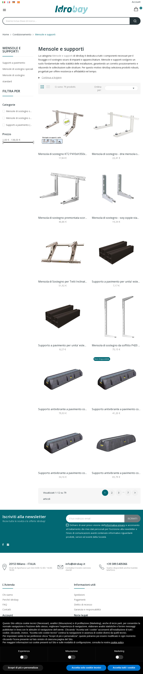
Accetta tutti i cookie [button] (124, 667)
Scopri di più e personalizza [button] (23, 667)
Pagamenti (79, 599)
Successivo (135, 492)
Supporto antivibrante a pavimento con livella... (62, 409)
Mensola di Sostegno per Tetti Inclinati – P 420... (62, 281)
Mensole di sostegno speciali (17, 69)
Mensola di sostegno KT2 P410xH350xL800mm (62, 154)
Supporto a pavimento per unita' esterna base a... (116, 281)
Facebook (3, 544)
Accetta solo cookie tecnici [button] (86, 667)
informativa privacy (115, 525)
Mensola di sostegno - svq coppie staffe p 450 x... (116, 217)
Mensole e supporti (11, 49)
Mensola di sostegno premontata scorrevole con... (62, 217)
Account (136, 1)
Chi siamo (7, 594)
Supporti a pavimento (13, 62)
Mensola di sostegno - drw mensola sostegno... (116, 154)
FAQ (4, 604)
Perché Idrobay (10, 599)
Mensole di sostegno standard (13, 78)
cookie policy (117, 642)
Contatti (6, 609)
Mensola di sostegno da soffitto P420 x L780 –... (116, 345)
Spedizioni (79, 594)
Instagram (8, 544)
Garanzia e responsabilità (87, 609)
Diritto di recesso (83, 604)
